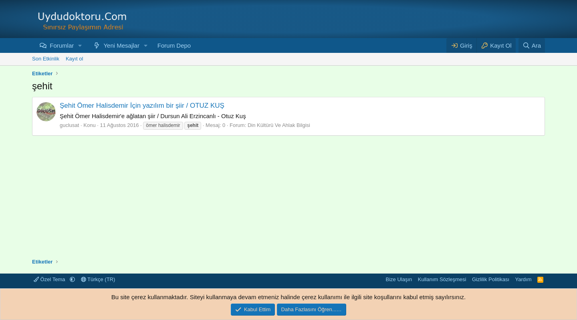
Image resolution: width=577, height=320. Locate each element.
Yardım (523, 279)
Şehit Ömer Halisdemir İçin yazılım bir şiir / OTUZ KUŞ (142, 105)
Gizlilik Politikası (490, 279)
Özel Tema (50, 279)
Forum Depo (174, 45)
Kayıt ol (74, 59)
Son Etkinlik (45, 59)
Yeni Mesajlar (121, 45)
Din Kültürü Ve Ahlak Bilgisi (279, 125)
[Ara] (531, 45)
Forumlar (62, 45)
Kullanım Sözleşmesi (442, 279)
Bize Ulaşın (399, 279)
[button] (80, 45)
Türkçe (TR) (98, 279)
